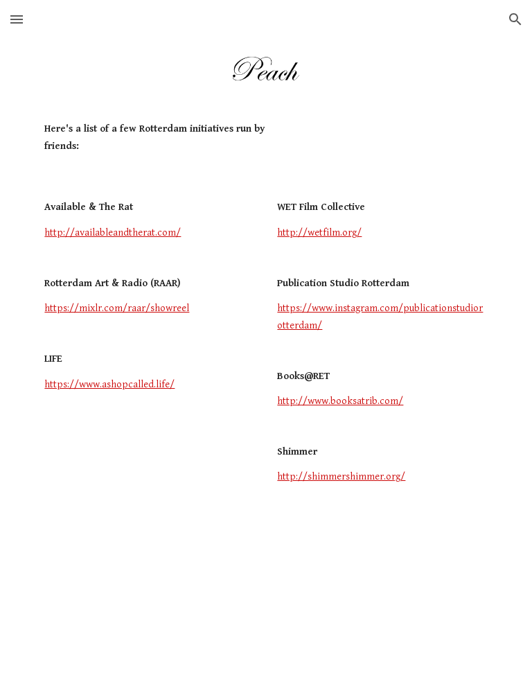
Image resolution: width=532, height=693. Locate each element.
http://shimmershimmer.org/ (341, 476)
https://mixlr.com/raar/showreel (116, 308)
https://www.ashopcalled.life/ (109, 384)
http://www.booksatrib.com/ (340, 401)
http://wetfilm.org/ (319, 232)
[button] (16, 19)
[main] (169, 137)
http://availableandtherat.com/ (112, 232)
